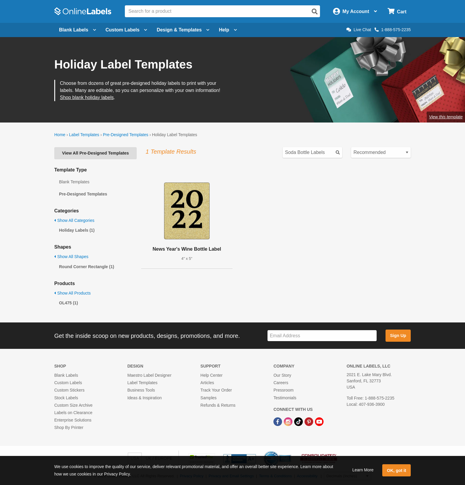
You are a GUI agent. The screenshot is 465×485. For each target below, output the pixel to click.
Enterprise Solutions (72, 420)
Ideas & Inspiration (144, 397)
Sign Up (398, 335)
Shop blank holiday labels (87, 97)
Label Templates (84, 134)
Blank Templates (74, 181)
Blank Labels (66, 375)
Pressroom (283, 390)
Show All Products (72, 293)
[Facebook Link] (278, 421)
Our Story (282, 375)
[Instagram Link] (289, 421)
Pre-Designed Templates (125, 134)
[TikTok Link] (299, 421)
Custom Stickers (69, 390)
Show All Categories (74, 220)
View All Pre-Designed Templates (95, 153)
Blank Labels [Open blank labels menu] (77, 29)
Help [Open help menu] (228, 29)
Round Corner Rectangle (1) (86, 266)
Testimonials (284, 397)
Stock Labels (66, 397)
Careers (280, 382)
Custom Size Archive (73, 405)
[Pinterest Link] (309, 421)
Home (59, 134)
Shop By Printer (68, 427)
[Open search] (314, 11)
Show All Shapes (71, 256)
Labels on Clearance (73, 412)
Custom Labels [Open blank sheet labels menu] (126, 29)
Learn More (363, 469)
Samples (208, 397)
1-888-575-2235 (393, 29)
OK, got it (396, 470)
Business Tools (141, 390)
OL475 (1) (68, 302)
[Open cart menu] (397, 11)
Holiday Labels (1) (77, 230)
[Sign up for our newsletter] (322, 335)
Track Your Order (216, 390)
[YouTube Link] (319, 421)
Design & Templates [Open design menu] (183, 29)
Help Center (211, 375)
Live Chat (358, 30)
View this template (446, 117)
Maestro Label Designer (149, 375)
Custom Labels (68, 382)
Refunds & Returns (217, 405)
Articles (207, 382)
